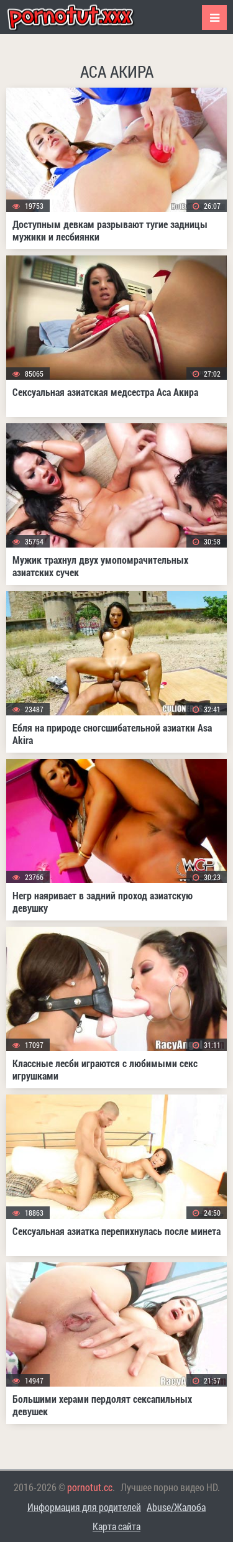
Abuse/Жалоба (176, 1506)
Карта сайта (116, 1526)
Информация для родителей (84, 1506)
